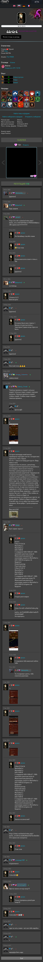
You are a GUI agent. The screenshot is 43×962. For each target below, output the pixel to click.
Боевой (15, 82)
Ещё (21, 958)
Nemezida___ (20, 193)
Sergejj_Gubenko (22, 374)
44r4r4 (22, 233)
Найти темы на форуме (22, 113)
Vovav (17, 525)
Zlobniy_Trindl (22, 386)
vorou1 (18, 217)
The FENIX (10, 57)
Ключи (12, 62)
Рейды (15, 80)
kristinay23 (22, 885)
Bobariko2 (18, 205)
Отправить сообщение (33, 117)
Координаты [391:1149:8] (12, 68)
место (26, 145)
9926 (6, 51)
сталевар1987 (20, 860)
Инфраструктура (18, 77)
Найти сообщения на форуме (12, 117)
